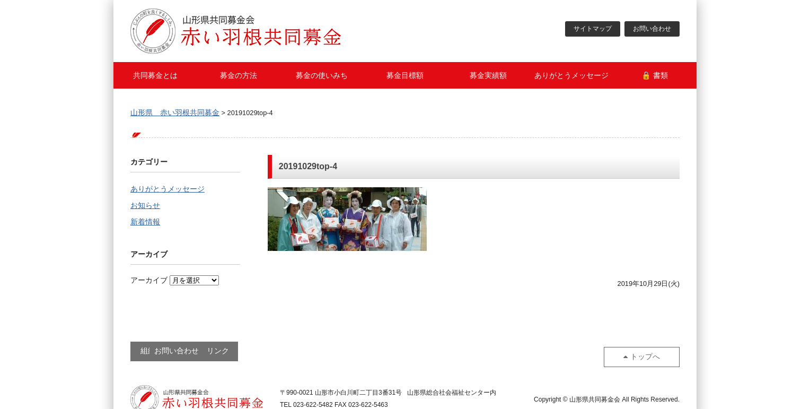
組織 (164, 350)
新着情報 (145, 223)
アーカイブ (149, 281)
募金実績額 (488, 75)
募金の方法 (238, 75)
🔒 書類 (654, 75)
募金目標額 (405, 75)
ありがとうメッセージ (571, 75)
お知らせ (145, 206)
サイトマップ (593, 29)
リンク (311, 350)
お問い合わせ (652, 29)
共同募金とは (155, 75)
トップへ (648, 350)
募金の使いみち (322, 75)
